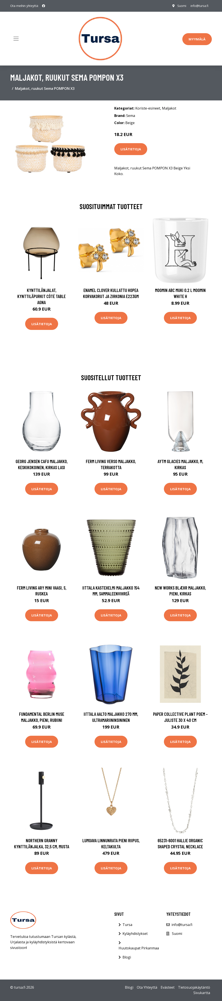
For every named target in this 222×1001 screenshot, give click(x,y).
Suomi (181, 6)
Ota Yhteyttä (147, 987)
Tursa (127, 924)
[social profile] (43, 6)
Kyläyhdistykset (135, 933)
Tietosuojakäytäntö (194, 987)
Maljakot (169, 108)
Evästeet (168, 987)
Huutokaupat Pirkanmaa (139, 948)
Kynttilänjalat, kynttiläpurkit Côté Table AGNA (41, 296)
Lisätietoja (131, 149)
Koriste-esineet (147, 108)
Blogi (126, 957)
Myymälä (197, 39)
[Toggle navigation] (16, 38)
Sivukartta (201, 992)
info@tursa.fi (199, 6)
